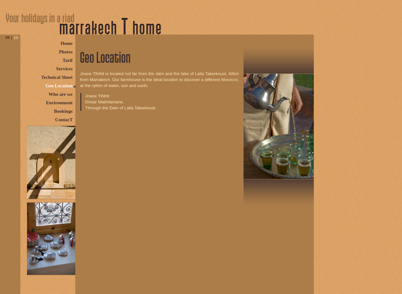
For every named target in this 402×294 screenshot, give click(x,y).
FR (8, 38)
